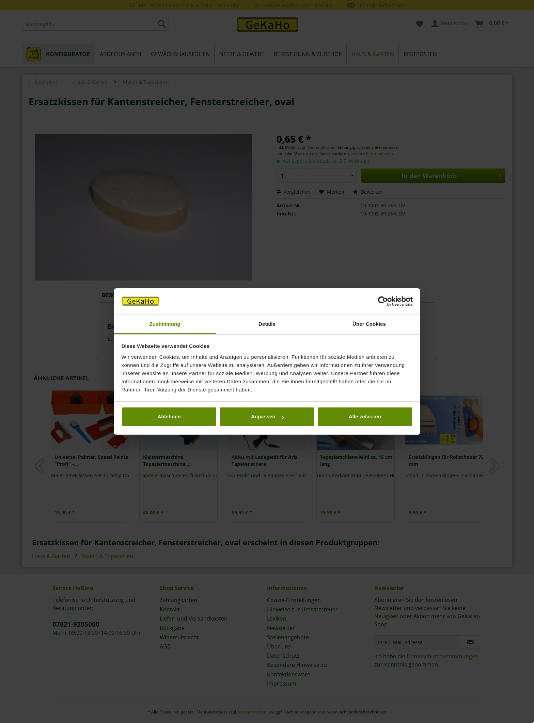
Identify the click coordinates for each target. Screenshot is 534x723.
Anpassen (267, 416)
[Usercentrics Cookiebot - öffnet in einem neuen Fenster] (383, 301)
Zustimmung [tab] (165, 324)
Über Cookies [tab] (369, 324)
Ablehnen (168, 416)
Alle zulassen (365, 416)
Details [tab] (267, 324)
